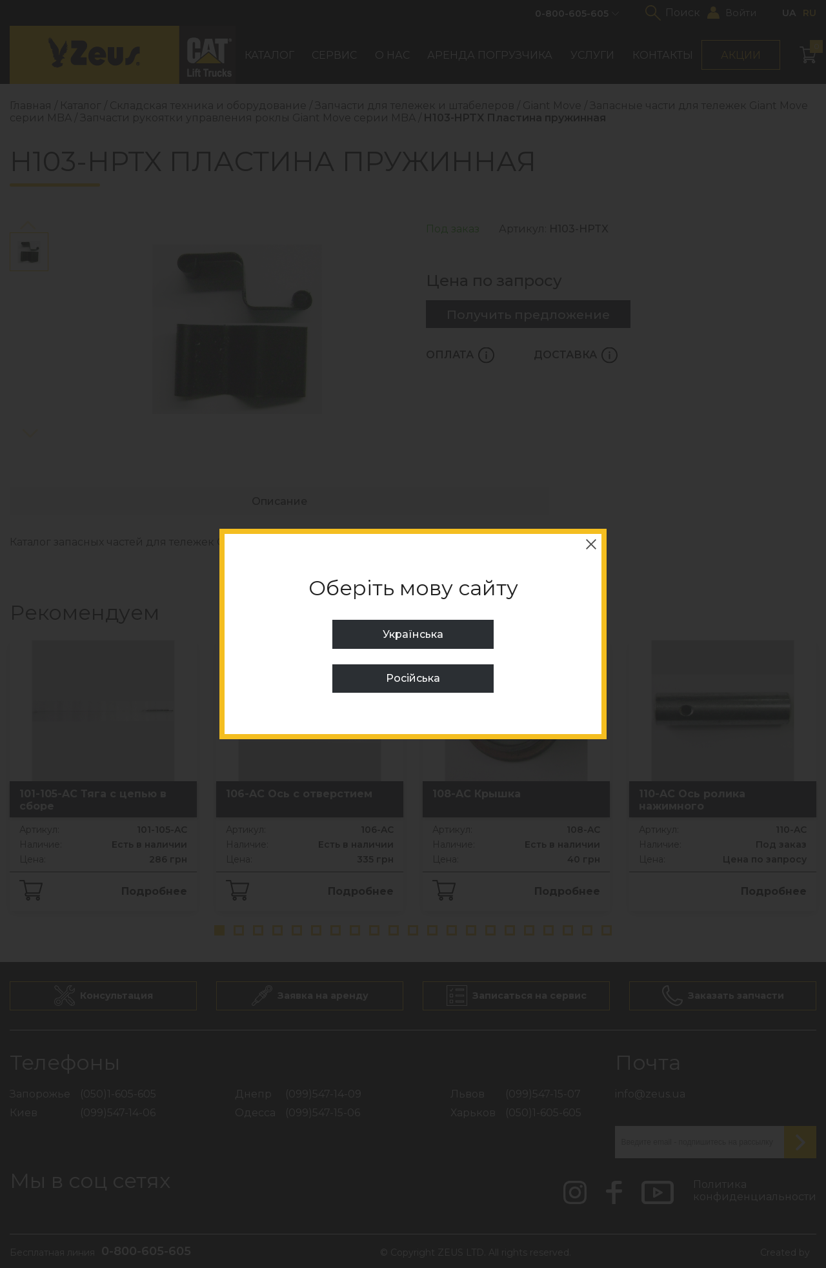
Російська (413, 678)
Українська (413, 634)
